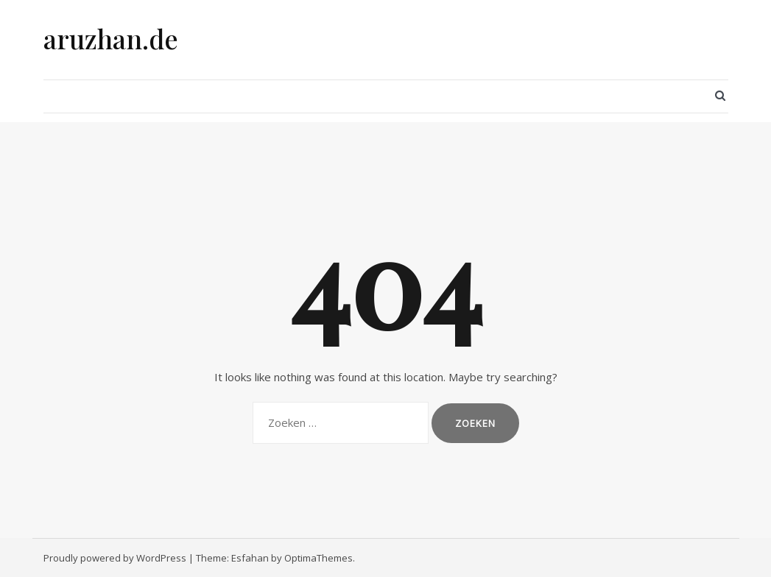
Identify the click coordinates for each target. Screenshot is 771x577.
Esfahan (250, 557)
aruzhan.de (110, 38)
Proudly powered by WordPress (114, 557)
